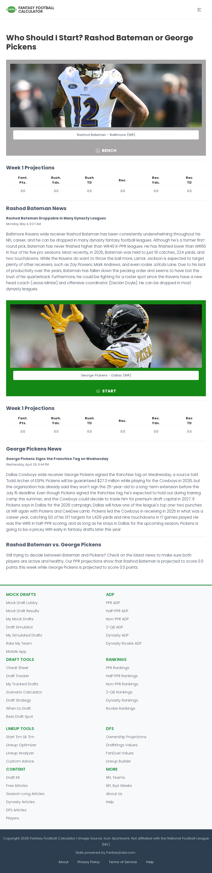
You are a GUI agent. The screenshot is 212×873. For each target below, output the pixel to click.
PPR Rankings (117, 667)
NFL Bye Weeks (119, 785)
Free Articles (17, 785)
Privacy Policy (89, 862)
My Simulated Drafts (24, 635)
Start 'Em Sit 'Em (20, 736)
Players (12, 818)
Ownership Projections (126, 736)
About (63, 862)
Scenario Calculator (24, 692)
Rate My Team (19, 643)
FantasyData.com (121, 852)
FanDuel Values (120, 753)
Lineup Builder (118, 761)
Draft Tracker (17, 675)
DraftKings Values (122, 745)
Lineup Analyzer (20, 753)
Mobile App (16, 651)
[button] (199, 10)
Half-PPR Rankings (122, 675)
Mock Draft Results (22, 610)
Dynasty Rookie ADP (124, 643)
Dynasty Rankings (122, 700)
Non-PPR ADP (117, 619)
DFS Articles (16, 810)
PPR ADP (113, 602)
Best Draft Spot (19, 716)
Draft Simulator (19, 627)
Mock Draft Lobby (22, 602)
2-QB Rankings (119, 692)
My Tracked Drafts (22, 684)
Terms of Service (123, 862)
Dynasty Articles (20, 801)
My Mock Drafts (20, 619)
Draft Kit (13, 777)
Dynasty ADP (117, 635)
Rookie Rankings (120, 708)
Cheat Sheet (17, 667)
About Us (114, 793)
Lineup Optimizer (21, 745)
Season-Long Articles (25, 793)
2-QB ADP (114, 627)
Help (110, 801)
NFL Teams (115, 777)
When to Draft (18, 708)
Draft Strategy (18, 700)
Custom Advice (20, 761)
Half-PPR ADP (117, 610)
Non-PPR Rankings (122, 684)
